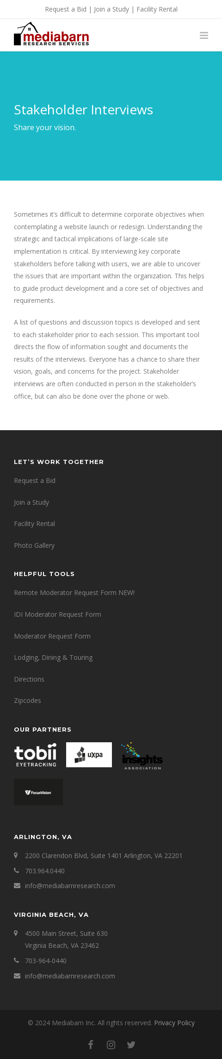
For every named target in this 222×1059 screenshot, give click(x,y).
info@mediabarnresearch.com (70, 885)
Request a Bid (65, 9)
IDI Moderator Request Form (57, 614)
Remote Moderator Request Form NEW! (74, 592)
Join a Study (111, 9)
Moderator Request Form (52, 636)
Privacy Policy (174, 1022)
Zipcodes (27, 700)
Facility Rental (157, 9)
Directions (29, 679)
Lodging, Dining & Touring (53, 657)
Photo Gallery (34, 545)
